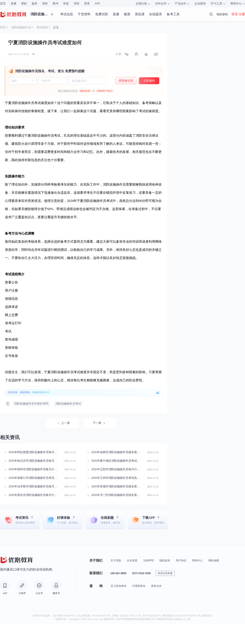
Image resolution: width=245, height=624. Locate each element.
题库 (34, 3)
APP (97, 3)
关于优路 (115, 560)
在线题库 (155, 14)
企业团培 (200, 3)
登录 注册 (238, 14)
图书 (55, 3)
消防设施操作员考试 (68, 403)
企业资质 (132, 560)
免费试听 (101, 14)
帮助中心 (197, 560)
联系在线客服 (165, 573)
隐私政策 (164, 560)
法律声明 (148, 560)
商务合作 (156, 585)
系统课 (140, 14)
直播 (13, 3)
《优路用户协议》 (105, 91)
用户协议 (181, 560)
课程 (24, 3)
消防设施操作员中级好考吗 (31, 403)
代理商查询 (138, 585)
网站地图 (213, 560)
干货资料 (84, 14)
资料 (45, 3)
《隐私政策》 (85, 91)
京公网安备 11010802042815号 (94, 615)
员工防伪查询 (118, 585)
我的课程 (222, 14)
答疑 (66, 3)
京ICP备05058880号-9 (64, 615)
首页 (3, 3)
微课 (127, 14)
